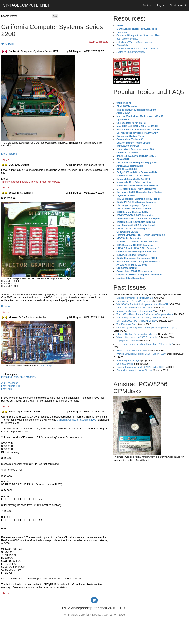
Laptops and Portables (128, 340)
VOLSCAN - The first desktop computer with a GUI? (143, 304)
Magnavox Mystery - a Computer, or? (135, 311)
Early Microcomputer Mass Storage (134, 370)
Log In (160, 5)
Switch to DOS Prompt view (130, 52)
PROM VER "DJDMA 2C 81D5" (18, 377)
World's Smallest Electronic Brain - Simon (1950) (141, 354)
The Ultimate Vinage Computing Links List (138, 48)
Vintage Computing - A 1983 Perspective (137, 337)
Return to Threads (98, 41)
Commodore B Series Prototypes (133, 301)
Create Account (178, 5)
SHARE (8, 44)
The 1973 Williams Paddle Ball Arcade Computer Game (144, 314)
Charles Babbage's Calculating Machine (136, 334)
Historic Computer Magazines (131, 350)
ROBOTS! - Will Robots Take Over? (134, 307)
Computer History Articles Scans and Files (138, 35)
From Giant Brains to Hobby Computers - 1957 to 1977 (144, 344)
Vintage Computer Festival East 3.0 (134, 297)
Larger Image (45, 365)
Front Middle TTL (10, 386)
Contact (147, 5)
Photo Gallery (123, 45)
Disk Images (122, 32)
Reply (5, 159)
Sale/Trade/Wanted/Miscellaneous (134, 42)
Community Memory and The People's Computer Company (146, 327)
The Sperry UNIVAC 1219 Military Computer (139, 317)
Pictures (5, 306)
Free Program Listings (127, 360)
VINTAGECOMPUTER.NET (26, 5)
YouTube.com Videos (127, 38)
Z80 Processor (9, 383)
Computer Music (124, 363)
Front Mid (6, 388)
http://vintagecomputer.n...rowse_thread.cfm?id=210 (31, 181)
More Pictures (9, 153)
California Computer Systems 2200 (76, 419)
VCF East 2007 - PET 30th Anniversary (136, 321)
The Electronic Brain (126, 324)
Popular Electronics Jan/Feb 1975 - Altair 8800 (140, 367)
